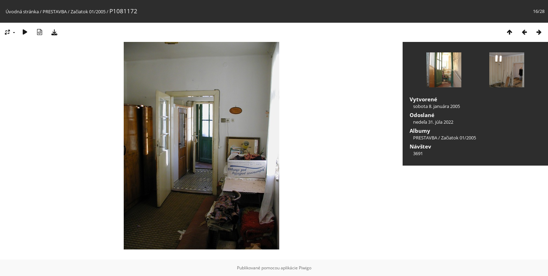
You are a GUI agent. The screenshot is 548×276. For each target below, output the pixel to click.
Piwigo (305, 268)
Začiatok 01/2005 (88, 11)
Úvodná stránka (22, 11)
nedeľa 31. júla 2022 (433, 122)
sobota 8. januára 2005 (436, 106)
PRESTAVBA (55, 11)
